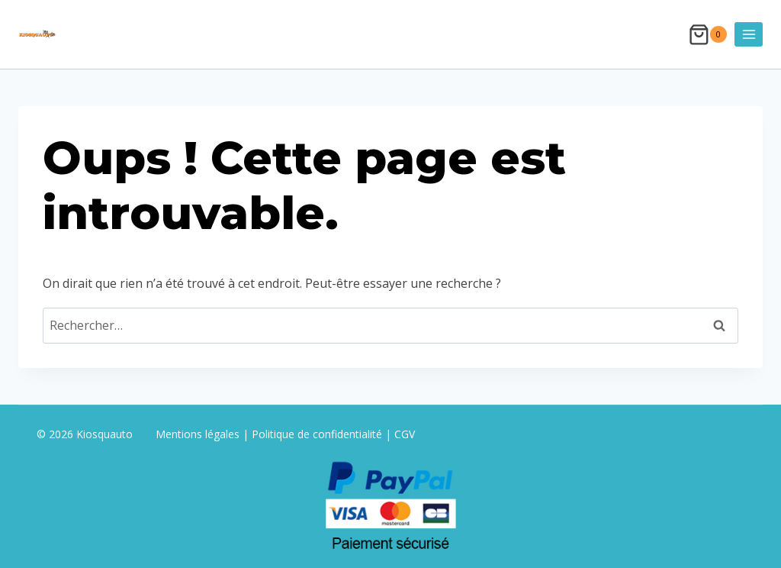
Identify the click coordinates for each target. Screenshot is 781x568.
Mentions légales (199, 434)
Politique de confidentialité (317, 434)
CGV (404, 434)
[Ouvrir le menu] (748, 34)
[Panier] (708, 35)
